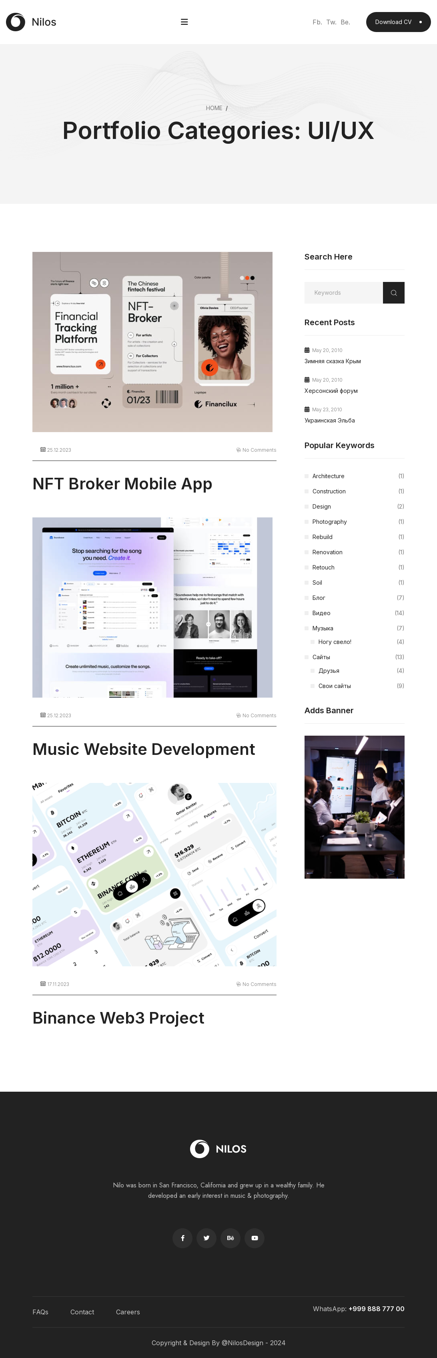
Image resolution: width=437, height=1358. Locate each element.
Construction (359, 491)
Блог (359, 598)
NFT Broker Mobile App (122, 483)
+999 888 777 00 (377, 1309)
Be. (345, 22)
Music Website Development (143, 749)
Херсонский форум (331, 390)
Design (359, 506)
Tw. (331, 22)
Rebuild (359, 537)
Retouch (359, 567)
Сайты (359, 657)
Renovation (359, 552)
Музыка (359, 628)
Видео (359, 613)
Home (214, 108)
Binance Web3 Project (118, 1018)
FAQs (40, 1312)
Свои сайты (362, 686)
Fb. (317, 22)
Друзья (362, 670)
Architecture (359, 476)
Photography (359, 521)
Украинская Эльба (330, 420)
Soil (359, 582)
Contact (82, 1312)
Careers (128, 1312)
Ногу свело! (362, 642)
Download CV (398, 21)
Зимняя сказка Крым (333, 361)
